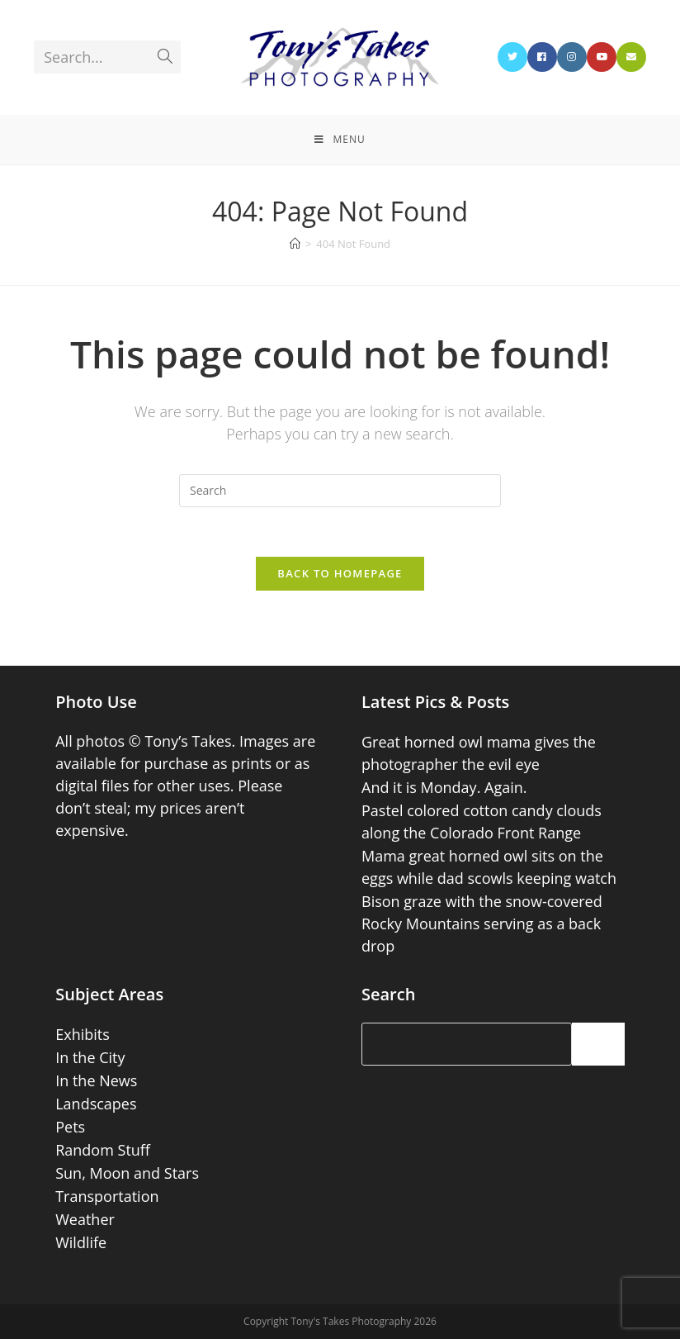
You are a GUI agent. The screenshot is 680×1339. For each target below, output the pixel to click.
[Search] (598, 1044)
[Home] (295, 243)
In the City (90, 1057)
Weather (85, 1219)
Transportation (106, 1196)
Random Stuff (102, 1150)
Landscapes (95, 1103)
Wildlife (80, 1242)
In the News (96, 1080)
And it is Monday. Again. (444, 787)
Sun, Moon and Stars (127, 1173)
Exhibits (82, 1034)
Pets (70, 1127)
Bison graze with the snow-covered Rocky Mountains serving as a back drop (481, 923)
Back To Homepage (339, 573)
